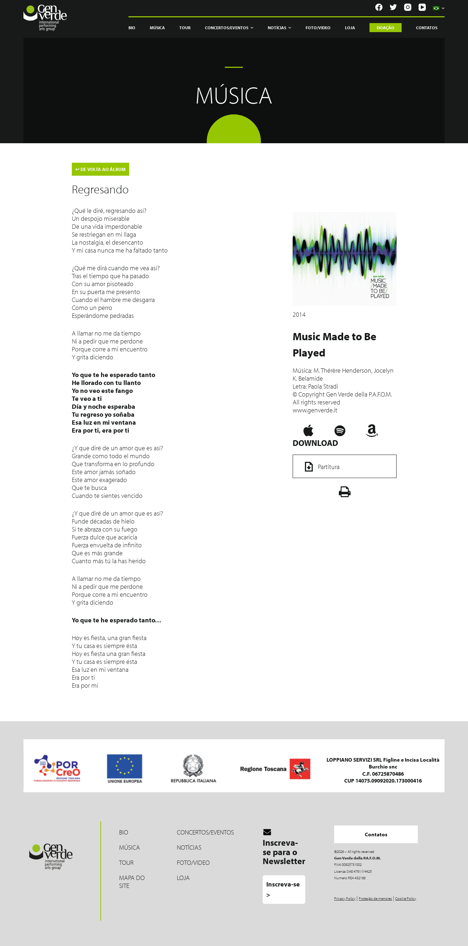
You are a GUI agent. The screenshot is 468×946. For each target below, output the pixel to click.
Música (157, 27)
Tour (185, 27)
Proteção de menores (375, 898)
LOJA (183, 877)
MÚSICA (129, 847)
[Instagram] (407, 7)
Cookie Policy (405, 898)
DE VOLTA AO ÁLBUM (100, 169)
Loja (350, 27)
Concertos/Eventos (229, 28)
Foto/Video (318, 27)
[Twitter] (393, 7)
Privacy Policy (344, 898)
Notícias (279, 28)
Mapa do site (132, 881)
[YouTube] (422, 7)
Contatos (426, 27)
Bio (131, 27)
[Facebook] (378, 7)
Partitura (320, 466)
